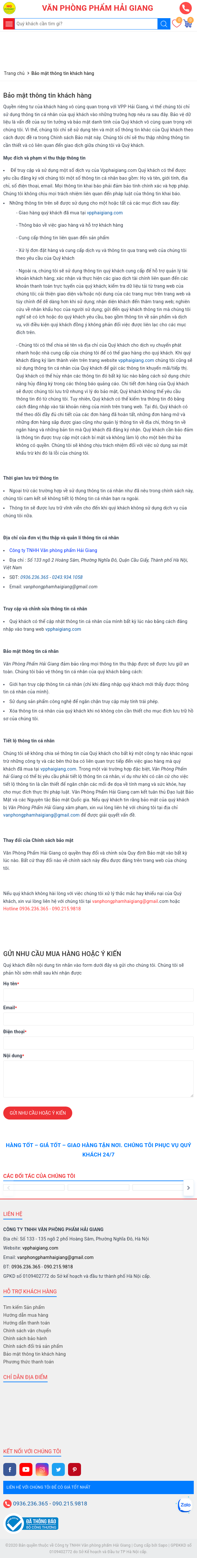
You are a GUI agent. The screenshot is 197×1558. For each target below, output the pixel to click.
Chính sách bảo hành (25, 1338)
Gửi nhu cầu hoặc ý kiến (38, 1112)
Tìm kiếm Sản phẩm (24, 1307)
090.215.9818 (58, 1266)
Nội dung (13, 1055)
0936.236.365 (34, 576)
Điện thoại (15, 1031)
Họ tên (11, 983)
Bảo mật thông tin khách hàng (47, 95)
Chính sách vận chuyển (27, 1330)
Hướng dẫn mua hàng (25, 1314)
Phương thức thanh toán (28, 1361)
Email (10, 1007)
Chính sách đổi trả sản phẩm (33, 1345)
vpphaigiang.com (105, 212)
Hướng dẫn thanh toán (26, 1322)
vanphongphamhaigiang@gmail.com (41, 814)
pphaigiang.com (137, 360)
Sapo (163, 1544)
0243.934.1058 (67, 576)
